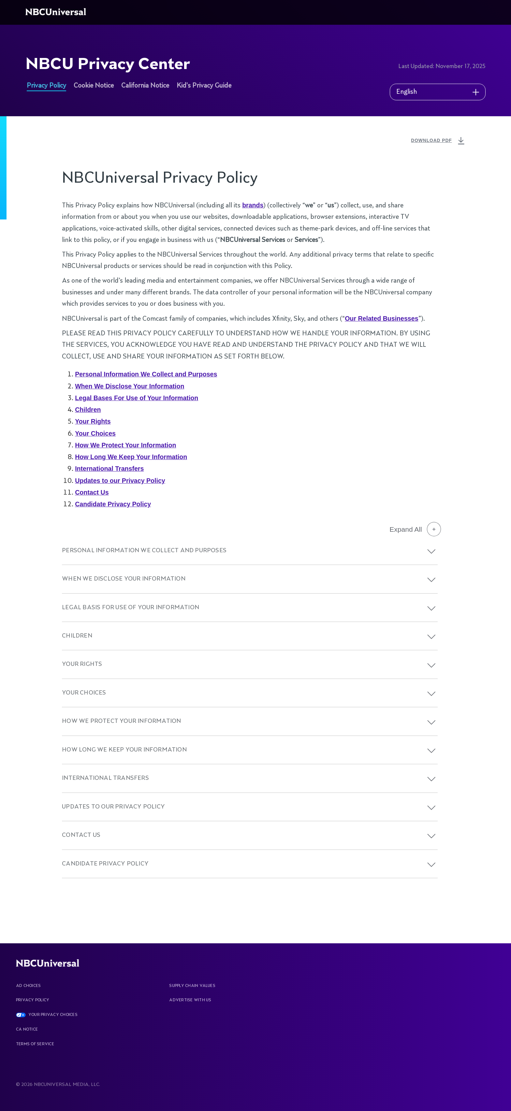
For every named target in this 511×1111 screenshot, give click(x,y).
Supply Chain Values (192, 986)
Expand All (415, 529)
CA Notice (27, 1030)
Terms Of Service (35, 1044)
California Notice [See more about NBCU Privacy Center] (145, 86)
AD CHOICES (28, 986)
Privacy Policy (32, 1000)
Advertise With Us (190, 1000)
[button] (431, 551)
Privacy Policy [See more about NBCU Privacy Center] (46, 86)
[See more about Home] (57, 12)
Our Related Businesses (381, 318)
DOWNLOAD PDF (438, 141)
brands (252, 205)
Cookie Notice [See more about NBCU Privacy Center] (94, 86)
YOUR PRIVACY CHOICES (53, 1015)
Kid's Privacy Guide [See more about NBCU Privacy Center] (204, 86)
